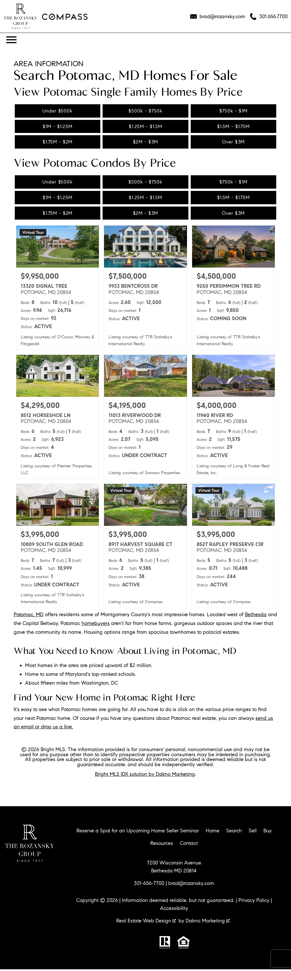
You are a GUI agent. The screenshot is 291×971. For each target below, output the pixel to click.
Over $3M (233, 142)
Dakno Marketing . (208, 922)
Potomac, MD (28, 616)
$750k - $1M (233, 111)
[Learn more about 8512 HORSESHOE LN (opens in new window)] (57, 418)
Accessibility (174, 910)
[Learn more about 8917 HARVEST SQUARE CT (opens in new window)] (145, 547)
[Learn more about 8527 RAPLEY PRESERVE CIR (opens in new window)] (233, 547)
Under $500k (58, 111)
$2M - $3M (145, 142)
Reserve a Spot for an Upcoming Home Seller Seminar (137, 832)
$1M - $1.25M (57, 127)
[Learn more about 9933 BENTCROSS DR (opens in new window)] (145, 289)
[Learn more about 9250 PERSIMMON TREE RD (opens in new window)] (233, 289)
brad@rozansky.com (191, 885)
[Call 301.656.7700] (269, 16)
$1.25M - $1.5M (145, 127)
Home (212, 832)
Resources (161, 845)
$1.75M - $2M (57, 142)
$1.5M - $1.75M (233, 127)
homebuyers (96, 625)
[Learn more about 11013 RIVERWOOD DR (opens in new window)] (145, 418)
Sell (253, 832)
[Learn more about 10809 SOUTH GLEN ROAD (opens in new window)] (57, 547)
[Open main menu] (11, 40)
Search (234, 832)
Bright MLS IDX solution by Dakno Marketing (145, 775)
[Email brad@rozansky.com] (217, 16)
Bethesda (256, 616)
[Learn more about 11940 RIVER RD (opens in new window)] (233, 418)
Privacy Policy (253, 902)
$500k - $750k (145, 111)
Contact (189, 845)
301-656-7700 (149, 885)
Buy (267, 832)
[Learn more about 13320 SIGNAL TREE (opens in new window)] (57, 289)
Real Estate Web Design (146, 922)
